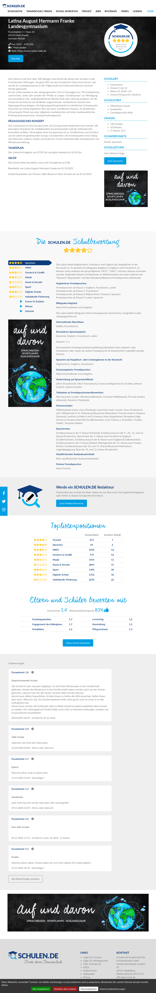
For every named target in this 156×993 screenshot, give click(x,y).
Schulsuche (15, 11)
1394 (91, 569)
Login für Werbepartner (95, 960)
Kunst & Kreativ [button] (25, 282)
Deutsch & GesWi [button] (26, 272)
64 (91, 544)
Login (150, 11)
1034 (91, 549)
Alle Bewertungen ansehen (25, 878)
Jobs (98, 11)
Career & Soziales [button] (26, 301)
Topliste (87, 11)
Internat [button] (21, 311)
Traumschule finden (39, 11)
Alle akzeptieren (40, 988)
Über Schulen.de (92, 963)
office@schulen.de (125, 977)
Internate (111, 11)
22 (112, 579)
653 (92, 539)
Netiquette (89, 973)
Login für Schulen (92, 957)
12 (112, 549)
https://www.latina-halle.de (31, 50)
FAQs (86, 967)
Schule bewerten (67, 11)
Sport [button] (20, 287)
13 (112, 559)
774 (92, 554)
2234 (91, 579)
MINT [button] (20, 267)
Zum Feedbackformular (71, 503)
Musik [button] (20, 277)
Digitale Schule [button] (25, 291)
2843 (91, 564)
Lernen (137, 11)
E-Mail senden (18, 47)
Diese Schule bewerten (78, 642)
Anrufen (15, 58)
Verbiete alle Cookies (65, 988)
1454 (91, 559)
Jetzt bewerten (115, 160)
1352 (91, 574)
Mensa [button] (20, 306)
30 (112, 569)
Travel (125, 11)
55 (112, 564)
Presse (86, 977)
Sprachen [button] (22, 262)
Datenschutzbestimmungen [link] (112, 989)
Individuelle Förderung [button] (29, 296)
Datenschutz (90, 970)
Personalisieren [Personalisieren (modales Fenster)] (89, 988)
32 (112, 574)
